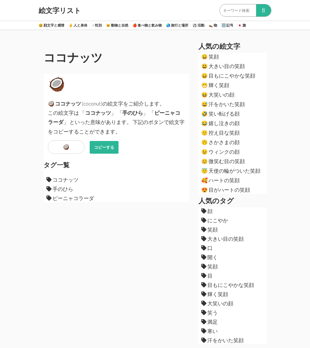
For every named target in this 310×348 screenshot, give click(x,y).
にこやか (214, 220)
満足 (209, 322)
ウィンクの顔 (220, 151)
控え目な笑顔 (220, 132)
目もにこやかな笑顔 (228, 75)
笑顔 (210, 56)
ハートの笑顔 (220, 180)
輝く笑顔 (215, 85)
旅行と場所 (177, 25)
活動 (198, 25)
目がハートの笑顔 (225, 190)
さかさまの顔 (220, 142)
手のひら (59, 189)
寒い (209, 331)
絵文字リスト (60, 10)
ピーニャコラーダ (70, 198)
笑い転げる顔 (220, 113)
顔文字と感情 (51, 25)
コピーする (104, 147)
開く (209, 257)
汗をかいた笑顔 (223, 104)
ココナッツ (62, 179)
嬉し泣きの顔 (220, 123)
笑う (209, 312)
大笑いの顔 (217, 94)
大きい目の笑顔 (223, 66)
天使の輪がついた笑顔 (230, 171)
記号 (227, 25)
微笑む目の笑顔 (223, 161)
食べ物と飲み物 (147, 25)
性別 (97, 25)
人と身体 (78, 25)
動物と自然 (117, 25)
